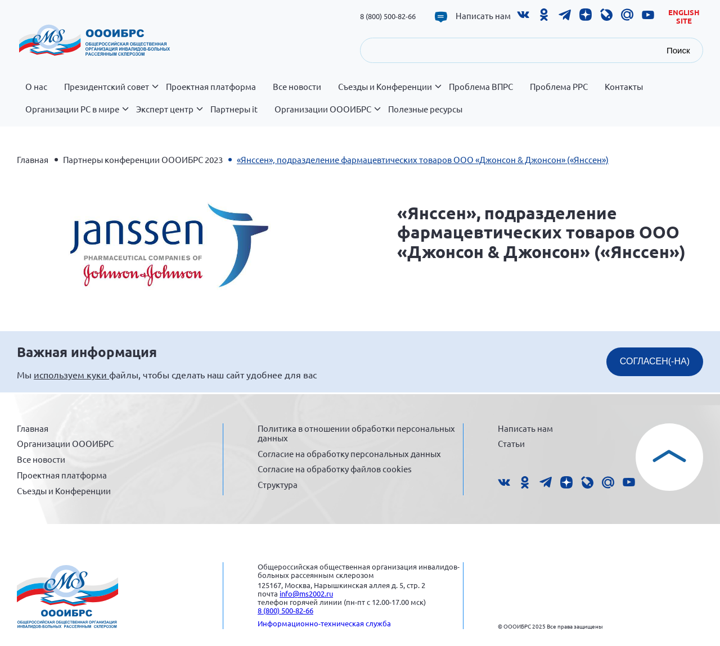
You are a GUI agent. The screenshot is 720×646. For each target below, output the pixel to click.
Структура (278, 484)
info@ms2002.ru (306, 593)
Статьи (511, 443)
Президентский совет (111, 93)
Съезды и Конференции (389, 93)
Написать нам (483, 16)
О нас (36, 87)
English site (684, 16)
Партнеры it (234, 109)
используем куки (71, 374)
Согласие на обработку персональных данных (349, 453)
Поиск (678, 50)
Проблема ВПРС (481, 87)
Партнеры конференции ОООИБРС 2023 (143, 159)
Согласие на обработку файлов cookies (335, 468)
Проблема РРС (559, 87)
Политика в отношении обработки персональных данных (356, 433)
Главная (32, 159)
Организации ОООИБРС (327, 115)
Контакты (624, 87)
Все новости (297, 87)
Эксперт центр (169, 115)
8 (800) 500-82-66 (388, 16)
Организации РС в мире (76, 115)
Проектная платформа (211, 87)
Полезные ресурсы (425, 109)
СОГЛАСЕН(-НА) (655, 361)
